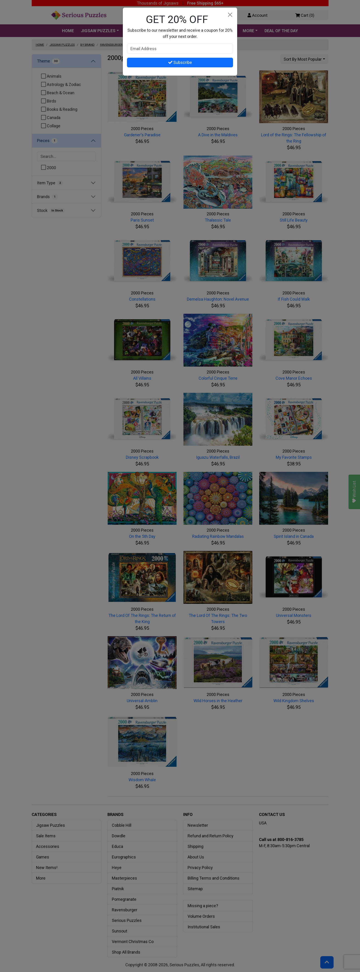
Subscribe (180, 62)
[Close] (230, 15)
